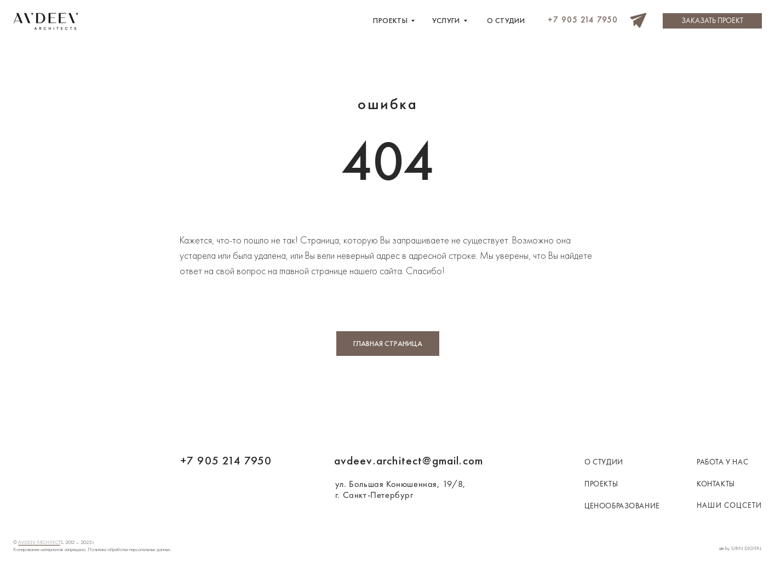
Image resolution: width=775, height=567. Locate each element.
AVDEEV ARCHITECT (39, 542)
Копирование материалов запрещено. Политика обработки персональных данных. (92, 549)
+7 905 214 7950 (226, 460)
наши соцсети (729, 505)
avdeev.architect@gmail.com (409, 460)
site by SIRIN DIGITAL (740, 548)
